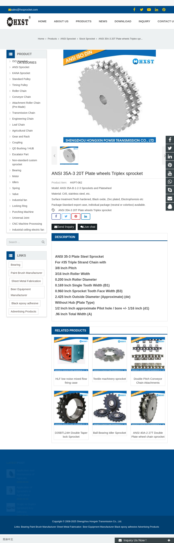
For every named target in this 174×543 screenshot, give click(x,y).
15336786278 (100, 475)
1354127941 (99, 470)
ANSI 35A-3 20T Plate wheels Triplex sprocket (85, 210)
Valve (15, 194)
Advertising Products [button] (23, 311)
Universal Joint (20, 217)
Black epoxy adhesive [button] (24, 303)
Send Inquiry (64, 226)
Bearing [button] (15, 264)
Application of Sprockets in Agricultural (24, 486)
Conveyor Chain (21, 96)
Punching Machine (23, 211)
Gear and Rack (21, 136)
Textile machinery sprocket (109, 378)
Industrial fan (19, 200)
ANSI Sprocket (20, 67)
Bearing (16, 170)
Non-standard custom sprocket (24, 162)
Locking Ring (19, 205)
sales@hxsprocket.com (24, 9)
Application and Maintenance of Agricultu (25, 470)
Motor (15, 176)
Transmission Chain (23, 112)
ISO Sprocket (20, 61)
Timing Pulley (20, 84)
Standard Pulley (21, 79)
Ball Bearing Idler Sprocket (109, 432)
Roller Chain (19, 90)
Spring (16, 188)
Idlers (15, 182)
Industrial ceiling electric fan (28, 229)
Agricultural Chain (22, 130)
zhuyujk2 (97, 486)
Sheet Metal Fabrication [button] (26, 281)
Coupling (17, 142)
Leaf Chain (18, 124)
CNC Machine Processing (27, 223)
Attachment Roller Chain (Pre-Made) (26, 104)
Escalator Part (20, 154)
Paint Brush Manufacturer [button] (26, 272)
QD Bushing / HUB (23, 148)
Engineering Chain (23, 118)
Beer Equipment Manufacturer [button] (21, 292)
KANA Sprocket (21, 73)
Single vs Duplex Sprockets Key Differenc (26, 503)
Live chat (87, 226)
